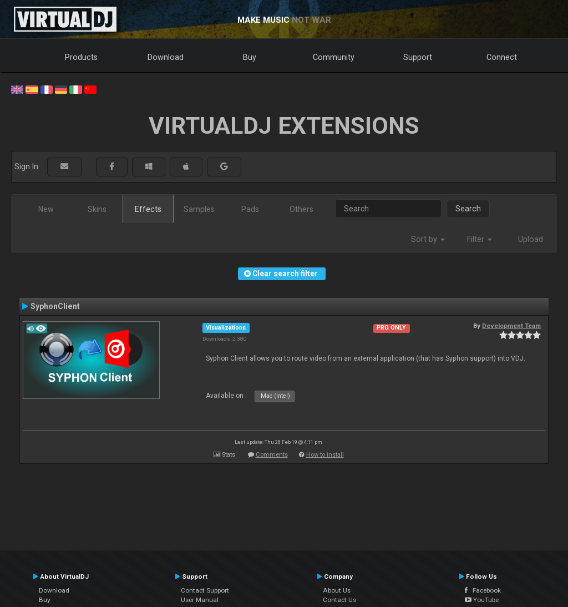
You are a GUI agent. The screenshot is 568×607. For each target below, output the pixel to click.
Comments (272, 454)
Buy (249, 57)
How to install (325, 454)
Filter (479, 239)
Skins (97, 209)
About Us (337, 590)
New (46, 209)
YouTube (482, 600)
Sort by (428, 239)
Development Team (511, 326)
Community (333, 57)
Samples (199, 209)
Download (166, 57)
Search (468, 208)
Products (81, 57)
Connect (501, 57)
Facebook (483, 590)
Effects (148, 209)
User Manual (200, 600)
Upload (530, 239)
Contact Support (205, 590)
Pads (250, 209)
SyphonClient (55, 306)
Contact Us (339, 600)
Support (417, 57)
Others (301, 209)
